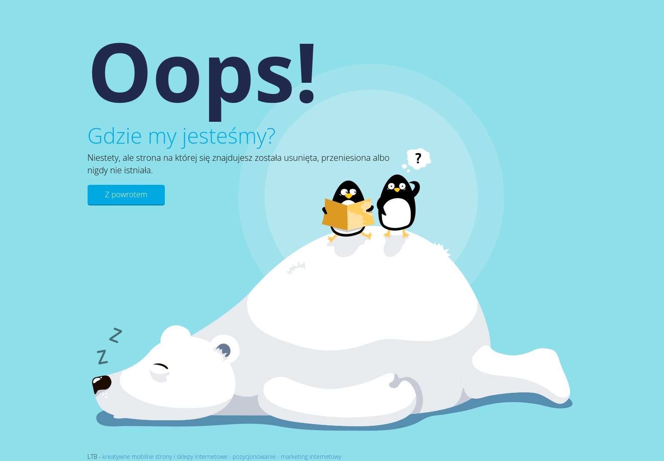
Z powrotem (126, 194)
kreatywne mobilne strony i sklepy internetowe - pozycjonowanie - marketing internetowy (222, 456)
